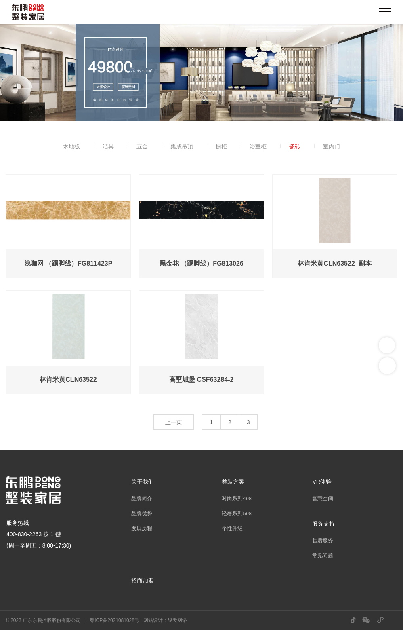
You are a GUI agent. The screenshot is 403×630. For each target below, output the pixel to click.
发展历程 (141, 528)
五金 (142, 146)
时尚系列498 (237, 498)
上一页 (173, 422)
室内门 (331, 146)
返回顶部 (387, 365)
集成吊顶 (181, 146)
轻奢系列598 (237, 513)
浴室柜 (258, 146)
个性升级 (232, 528)
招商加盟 (142, 580)
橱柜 (221, 146)
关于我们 (142, 481)
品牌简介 (141, 498)
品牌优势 (141, 513)
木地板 (71, 146)
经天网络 (177, 620)
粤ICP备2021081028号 (114, 620)
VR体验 (321, 481)
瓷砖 (294, 146)
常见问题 (322, 555)
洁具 (108, 146)
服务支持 (323, 523)
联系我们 (387, 345)
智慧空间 (322, 498)
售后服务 (322, 540)
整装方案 (233, 481)
